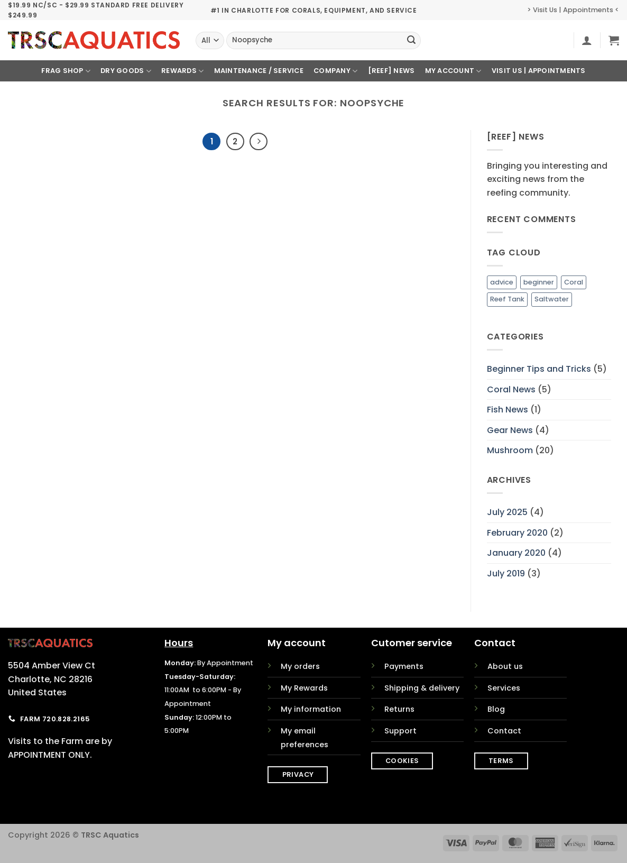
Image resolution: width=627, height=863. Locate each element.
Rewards (182, 71)
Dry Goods (125, 71)
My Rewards (304, 688)
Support (400, 731)
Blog (496, 709)
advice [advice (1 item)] (501, 282)
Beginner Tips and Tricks (539, 369)
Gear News (510, 430)
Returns (399, 709)
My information (311, 709)
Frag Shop (65, 71)
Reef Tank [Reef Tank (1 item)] (507, 299)
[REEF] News (391, 70)
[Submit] (411, 41)
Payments (403, 666)
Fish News (507, 409)
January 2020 (516, 553)
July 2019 (506, 573)
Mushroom (510, 450)
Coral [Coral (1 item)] (573, 282)
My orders (300, 666)
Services (503, 688)
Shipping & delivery (421, 688)
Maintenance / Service (258, 70)
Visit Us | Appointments (539, 70)
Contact (504, 731)
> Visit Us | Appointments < (573, 9)
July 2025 (507, 512)
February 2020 (517, 533)
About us (505, 666)
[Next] (259, 142)
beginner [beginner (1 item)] (538, 282)
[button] (587, 40)
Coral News (511, 389)
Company (335, 71)
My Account (453, 71)
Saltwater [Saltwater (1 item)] (551, 299)
